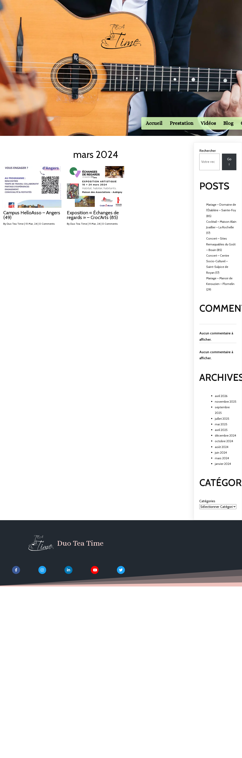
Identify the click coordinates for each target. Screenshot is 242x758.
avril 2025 (221, 437)
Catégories (207, 508)
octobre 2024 (224, 448)
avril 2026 (221, 403)
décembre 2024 (225, 442)
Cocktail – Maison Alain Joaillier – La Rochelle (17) (221, 234)
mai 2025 (221, 431)
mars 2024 (222, 465)
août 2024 (221, 454)
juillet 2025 (222, 425)
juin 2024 (221, 459)
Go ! (229, 168)
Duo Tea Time (15, 230)
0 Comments (47, 230)
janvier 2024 (223, 470)
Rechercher (207, 158)
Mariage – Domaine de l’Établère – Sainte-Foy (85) (221, 216)
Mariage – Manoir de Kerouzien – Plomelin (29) (220, 290)
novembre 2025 (225, 408)
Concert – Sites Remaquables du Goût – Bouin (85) (221, 251)
